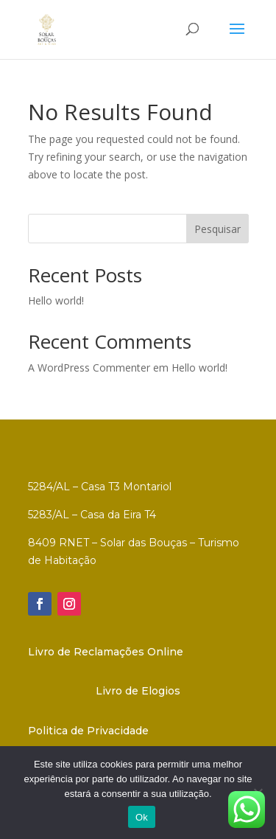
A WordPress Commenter (89, 368)
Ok (141, 817)
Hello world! (56, 300)
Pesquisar (217, 229)
